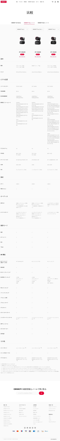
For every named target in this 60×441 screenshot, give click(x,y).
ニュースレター (36, 408)
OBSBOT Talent (7, 406)
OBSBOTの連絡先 (22, 408)
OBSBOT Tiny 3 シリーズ (8, 410)
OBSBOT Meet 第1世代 (8, 423)
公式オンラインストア (52, 406)
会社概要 (34, 406)
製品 (17, 1)
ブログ (34, 423)
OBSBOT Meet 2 (7, 420)
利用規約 (34, 414)
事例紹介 (25, 1)
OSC (49, 416)
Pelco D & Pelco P (52, 421)
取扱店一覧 (42, 1)
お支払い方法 (21, 414)
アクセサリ (21, 1)
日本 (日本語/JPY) (53, 439)
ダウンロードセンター (23, 416)
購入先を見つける (52, 410)
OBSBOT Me (6, 425)
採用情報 (34, 410)
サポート (37, 1)
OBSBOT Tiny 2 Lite (7, 414)
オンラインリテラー (52, 408)
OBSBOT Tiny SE (7, 416)
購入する (22, 54)
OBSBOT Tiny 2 (6, 412)
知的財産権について (36, 418)
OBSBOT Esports (31, 1)
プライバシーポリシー (37, 416)
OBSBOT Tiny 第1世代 (8, 418)
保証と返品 (21, 410)
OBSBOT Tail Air (7, 408)
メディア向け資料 (36, 420)
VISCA (50, 419)
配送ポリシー (21, 412)
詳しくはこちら (22, 56)
